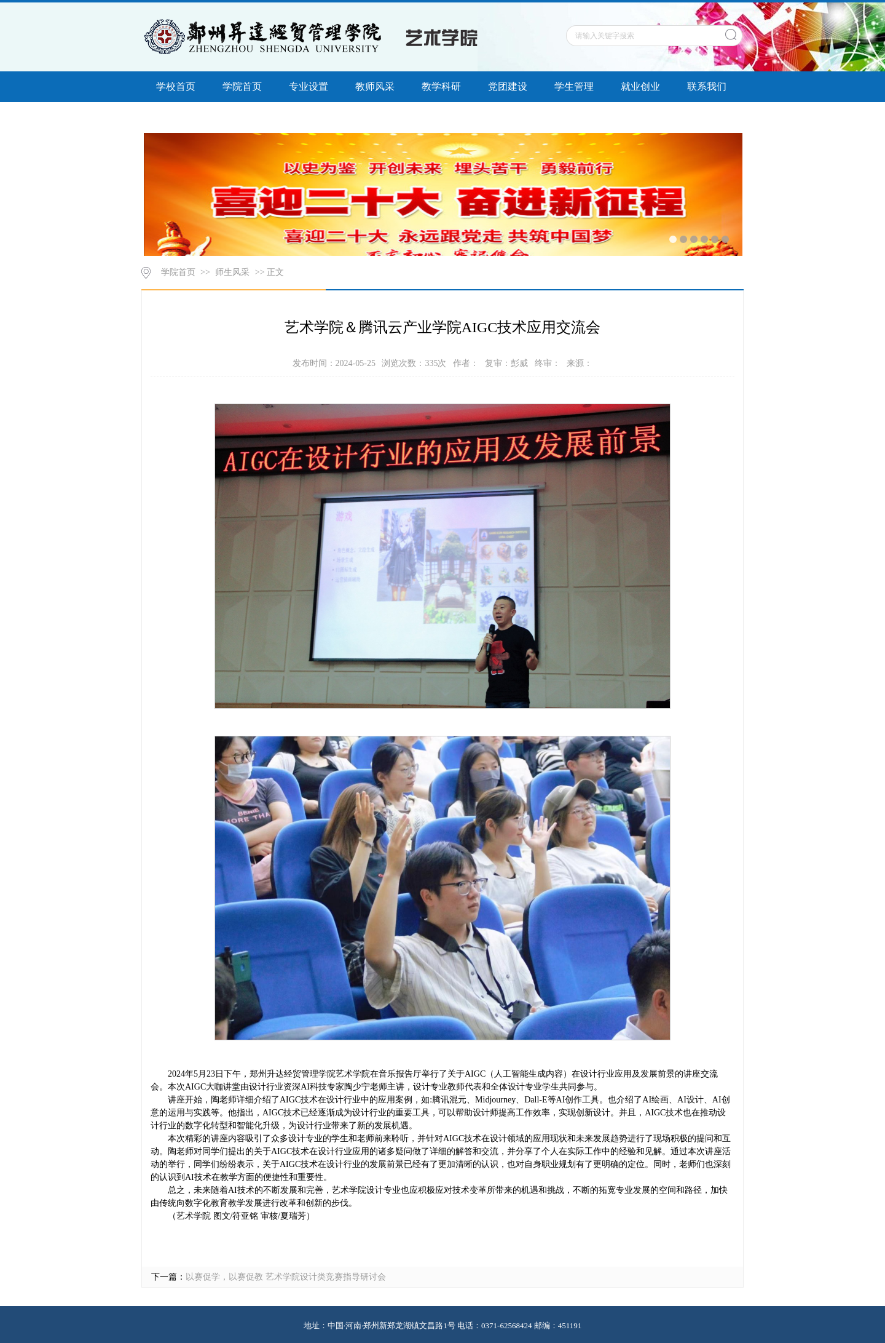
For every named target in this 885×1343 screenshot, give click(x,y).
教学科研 (441, 86)
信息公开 (175, 117)
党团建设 (507, 86)
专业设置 (308, 86)
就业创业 (640, 86)
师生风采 (232, 272)
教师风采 (375, 86)
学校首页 (175, 86)
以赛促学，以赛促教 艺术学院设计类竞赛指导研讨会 (286, 1276)
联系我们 (706, 86)
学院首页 (242, 86)
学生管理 (574, 86)
